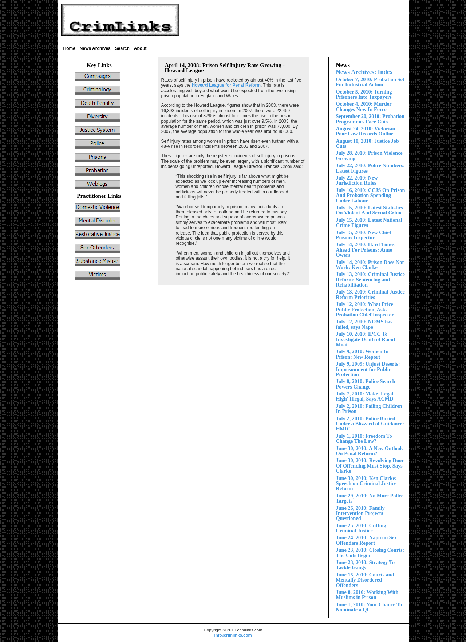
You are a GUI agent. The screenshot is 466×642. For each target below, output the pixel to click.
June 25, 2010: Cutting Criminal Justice (361, 528)
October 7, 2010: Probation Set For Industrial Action (370, 81)
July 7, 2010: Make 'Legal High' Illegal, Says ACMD (365, 396)
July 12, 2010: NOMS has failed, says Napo (364, 324)
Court (365, 580)
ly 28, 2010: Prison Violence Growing (369, 155)
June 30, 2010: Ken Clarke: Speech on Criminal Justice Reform (366, 483)
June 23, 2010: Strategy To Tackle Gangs (365, 564)
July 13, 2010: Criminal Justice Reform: (370, 279)
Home (69, 48)
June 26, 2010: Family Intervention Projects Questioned (360, 513)
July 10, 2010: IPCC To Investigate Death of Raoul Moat (365, 339)
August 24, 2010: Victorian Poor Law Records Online (365, 131)
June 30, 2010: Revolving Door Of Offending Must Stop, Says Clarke (370, 465)
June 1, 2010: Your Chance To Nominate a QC (369, 607)
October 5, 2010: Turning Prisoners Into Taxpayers (364, 94)
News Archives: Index (364, 71)
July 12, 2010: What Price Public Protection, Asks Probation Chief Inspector (365, 309)
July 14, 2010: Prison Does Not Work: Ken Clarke (370, 264)
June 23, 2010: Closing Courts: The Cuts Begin (370, 552)
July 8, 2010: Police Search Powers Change (365, 383)
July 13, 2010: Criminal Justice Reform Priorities (370, 294)
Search (122, 48)
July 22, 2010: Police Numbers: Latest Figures (370, 167)
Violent (369, 210)
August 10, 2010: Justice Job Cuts (367, 143)
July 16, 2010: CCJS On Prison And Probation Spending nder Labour (370, 195)
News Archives (95, 48)
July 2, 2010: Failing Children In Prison (369, 408)
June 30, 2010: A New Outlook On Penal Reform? (369, 450)
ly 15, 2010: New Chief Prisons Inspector (363, 234)
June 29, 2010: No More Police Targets (370, 498)
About (140, 48)
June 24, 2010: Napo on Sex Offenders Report (366, 540)
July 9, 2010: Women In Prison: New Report (362, 353)
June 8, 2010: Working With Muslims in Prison (367, 594)
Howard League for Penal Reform (226, 85)
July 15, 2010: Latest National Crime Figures (369, 222)
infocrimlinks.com (233, 635)
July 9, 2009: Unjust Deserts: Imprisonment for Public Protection (368, 369)
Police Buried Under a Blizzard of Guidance (370, 423)
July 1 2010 (365, 249)
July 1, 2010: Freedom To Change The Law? (364, 438)
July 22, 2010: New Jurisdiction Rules (357, 180)
